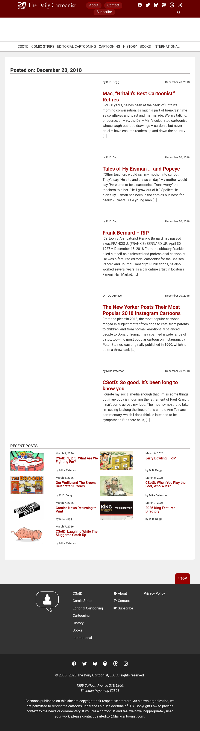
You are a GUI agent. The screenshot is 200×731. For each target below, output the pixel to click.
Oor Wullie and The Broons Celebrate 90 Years (76, 484)
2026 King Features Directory (160, 509)
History (130, 47)
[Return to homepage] (48, 619)
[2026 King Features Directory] (116, 511)
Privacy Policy (154, 593)
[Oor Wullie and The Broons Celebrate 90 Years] (27, 486)
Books (145, 47)
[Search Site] (179, 12)
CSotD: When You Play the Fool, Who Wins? (165, 484)
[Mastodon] (163, 4)
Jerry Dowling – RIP (160, 458)
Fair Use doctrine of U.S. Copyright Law (128, 706)
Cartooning (109, 47)
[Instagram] (179, 4)
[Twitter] (147, 4)
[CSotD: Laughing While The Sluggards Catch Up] (27, 534)
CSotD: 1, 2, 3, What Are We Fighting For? (77, 460)
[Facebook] (139, 4)
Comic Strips (42, 47)
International (167, 47)
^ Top (182, 578)
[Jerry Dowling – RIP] (116, 461)
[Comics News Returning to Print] (27, 511)
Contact (113, 5)
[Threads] (171, 4)
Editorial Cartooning (76, 47)
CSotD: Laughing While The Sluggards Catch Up (77, 533)
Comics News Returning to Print (76, 509)
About (93, 5)
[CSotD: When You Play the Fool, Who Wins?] (116, 486)
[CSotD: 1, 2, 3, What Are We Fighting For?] (27, 461)
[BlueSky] (155, 4)
